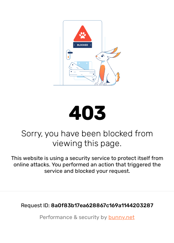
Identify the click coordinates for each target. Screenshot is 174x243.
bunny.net (121, 217)
